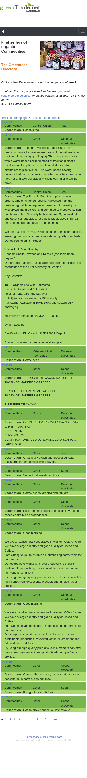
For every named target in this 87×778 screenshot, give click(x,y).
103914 (7, 409)
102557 (7, 697)
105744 (7, 122)
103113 (7, 498)
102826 (7, 591)
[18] (55, 718)
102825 (7, 520)
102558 (7, 684)
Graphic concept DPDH (58, 740)
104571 (7, 188)
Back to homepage (14, 118)
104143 (7, 365)
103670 (7, 480)
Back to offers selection (47, 118)
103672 (7, 449)
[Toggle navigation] (82, 31)
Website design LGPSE (29, 740)
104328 (7, 347)
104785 (7, 135)
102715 (7, 661)
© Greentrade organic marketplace (43, 737)
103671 (7, 467)
